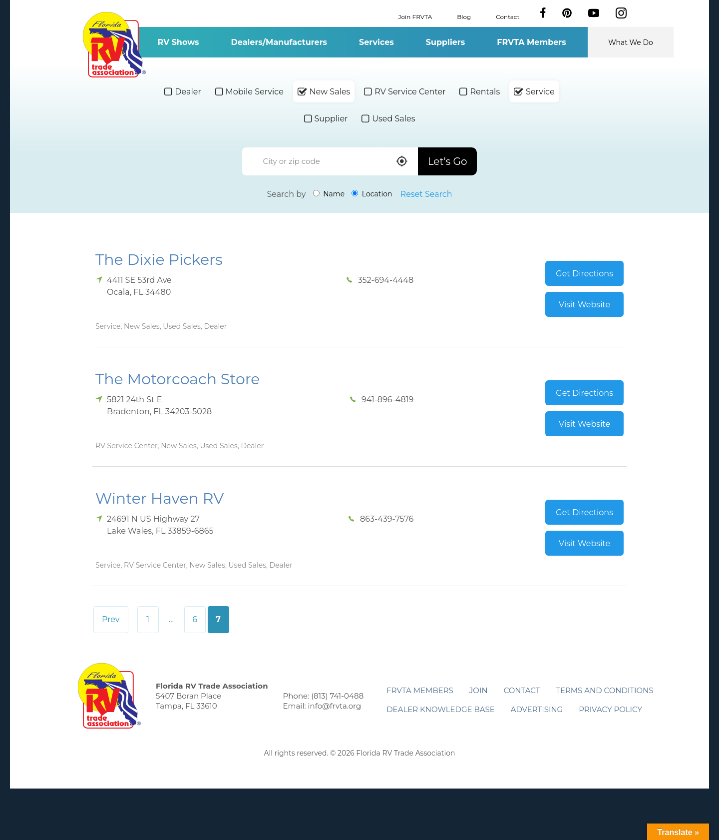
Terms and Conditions (604, 690)
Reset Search (426, 194)
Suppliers (445, 42)
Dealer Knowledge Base (440, 709)
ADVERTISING (537, 709)
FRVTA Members (531, 42)
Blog (464, 16)
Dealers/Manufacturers (279, 42)
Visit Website (584, 304)
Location (372, 193)
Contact (507, 16)
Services (376, 42)
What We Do (630, 42)
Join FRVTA (415, 16)
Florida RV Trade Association (114, 44)
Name (329, 193)
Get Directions (584, 273)
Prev (111, 619)
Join (478, 690)
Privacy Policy (610, 709)
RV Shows (178, 42)
